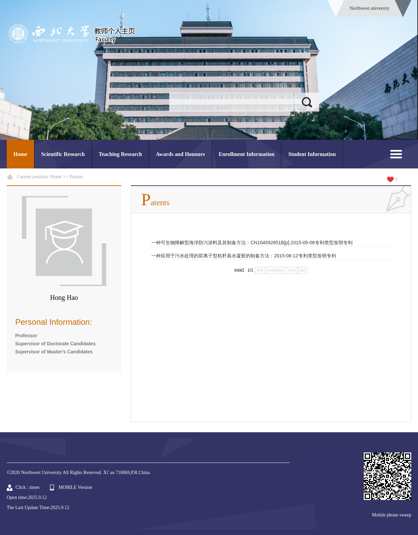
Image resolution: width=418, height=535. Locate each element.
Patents (76, 176)
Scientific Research (63, 154)
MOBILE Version (75, 487)
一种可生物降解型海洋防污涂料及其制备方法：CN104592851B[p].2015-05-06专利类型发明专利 (252, 242)
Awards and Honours (180, 154)
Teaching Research (120, 154)
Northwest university (369, 8)
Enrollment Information (246, 154)
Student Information (312, 154)
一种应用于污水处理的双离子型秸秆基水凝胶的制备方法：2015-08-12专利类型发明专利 (243, 255)
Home (20, 154)
